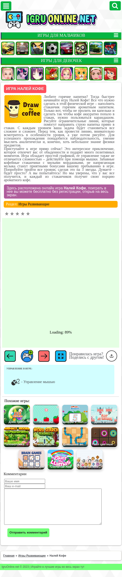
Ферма (52, 73)
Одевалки (8, 73)
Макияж (96, 73)
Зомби (81, 48)
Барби (66, 73)
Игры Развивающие (33, 204)
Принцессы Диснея (110, 73)
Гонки (22, 48)
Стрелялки (37, 48)
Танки (96, 48)
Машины (8, 48)
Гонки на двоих (66, 48)
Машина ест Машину (110, 48)
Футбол (52, 48)
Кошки (81, 73)
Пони (22, 73)
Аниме (37, 73)
